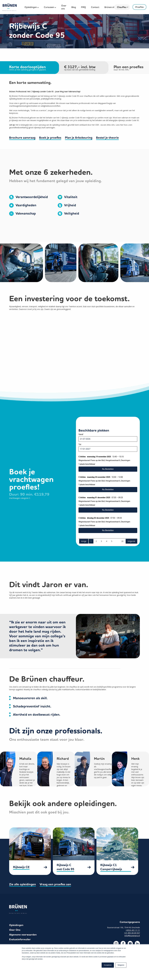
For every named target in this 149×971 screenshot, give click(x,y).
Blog (73, 7)
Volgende (131, 541)
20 (122, 541)
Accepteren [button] (108, 965)
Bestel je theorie (108, 138)
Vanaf (81, 434)
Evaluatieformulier (20, 938)
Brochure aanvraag (22, 138)
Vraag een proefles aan (55, 883)
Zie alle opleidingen (22, 883)
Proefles (139, 7)
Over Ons (14, 929)
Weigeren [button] (121, 965)
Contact (95, 7)
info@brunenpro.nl (132, 934)
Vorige (83, 541)
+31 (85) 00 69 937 (132, 932)
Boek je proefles (50, 138)
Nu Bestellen (108, 468)
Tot (80, 444)
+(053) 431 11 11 (133, 929)
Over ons (63, 7)
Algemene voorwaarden (23, 933)
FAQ (83, 7)
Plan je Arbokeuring (79, 138)
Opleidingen (16, 924)
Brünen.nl (109, 7)
